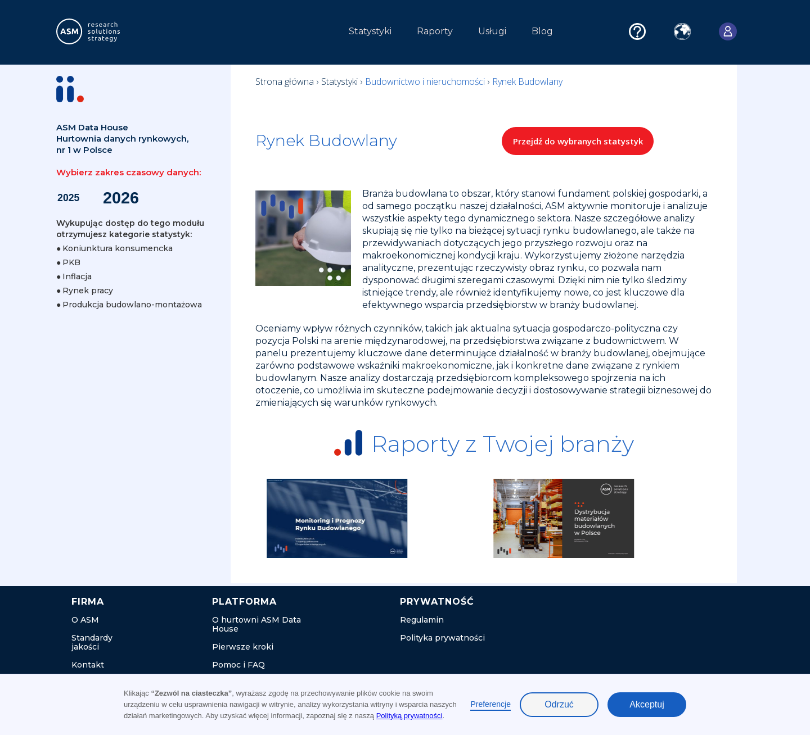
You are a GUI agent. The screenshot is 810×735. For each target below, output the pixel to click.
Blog (542, 31)
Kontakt (87, 664)
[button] (224, 34)
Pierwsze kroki (242, 646)
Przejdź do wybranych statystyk (578, 141)
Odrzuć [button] (559, 704)
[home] (109, 31)
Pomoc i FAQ (238, 664)
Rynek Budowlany (527, 81)
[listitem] (376, 518)
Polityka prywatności (442, 637)
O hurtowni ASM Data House (256, 624)
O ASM (85, 619)
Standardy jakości (91, 642)
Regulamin (422, 619)
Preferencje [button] (490, 704)
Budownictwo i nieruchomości (426, 81)
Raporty (435, 31)
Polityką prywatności (409, 715)
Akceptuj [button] (646, 704)
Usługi (492, 31)
